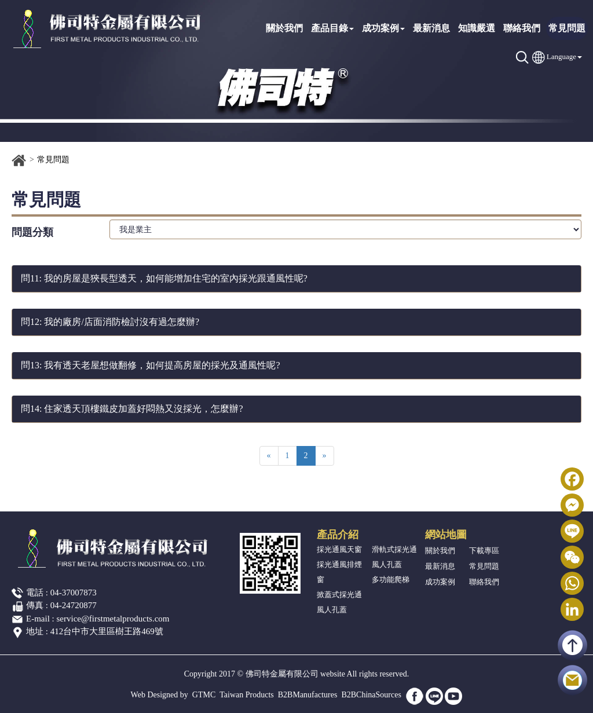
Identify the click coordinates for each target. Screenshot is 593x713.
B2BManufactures (308, 694)
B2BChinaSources (371, 694)
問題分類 (32, 232)
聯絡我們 (521, 28)
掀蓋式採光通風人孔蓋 (339, 602)
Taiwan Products (246, 694)
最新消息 (431, 28)
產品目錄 (332, 28)
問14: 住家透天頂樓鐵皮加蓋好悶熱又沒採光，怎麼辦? (132, 409)
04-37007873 (73, 592)
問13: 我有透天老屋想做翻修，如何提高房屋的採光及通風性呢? (150, 365)
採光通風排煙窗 (339, 572)
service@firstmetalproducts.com (113, 618)
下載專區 (484, 550)
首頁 (19, 160)
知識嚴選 (476, 28)
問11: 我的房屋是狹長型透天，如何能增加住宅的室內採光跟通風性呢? (164, 278)
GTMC (203, 694)
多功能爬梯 (390, 579)
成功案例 (383, 28)
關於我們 (284, 28)
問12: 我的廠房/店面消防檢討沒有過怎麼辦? (110, 322)
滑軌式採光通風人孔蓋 (394, 557)
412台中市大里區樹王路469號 (106, 631)
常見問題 (566, 28)
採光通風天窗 (339, 549)
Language (561, 56)
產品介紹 (337, 534)
